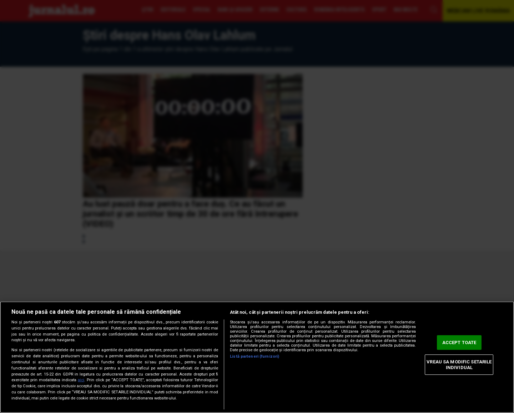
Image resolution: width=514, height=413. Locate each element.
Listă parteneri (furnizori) (254, 356)
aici (81, 380)
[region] (257, 357)
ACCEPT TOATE (459, 342)
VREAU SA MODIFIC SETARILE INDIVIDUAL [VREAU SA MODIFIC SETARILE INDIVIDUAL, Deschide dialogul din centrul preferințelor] (459, 364)
